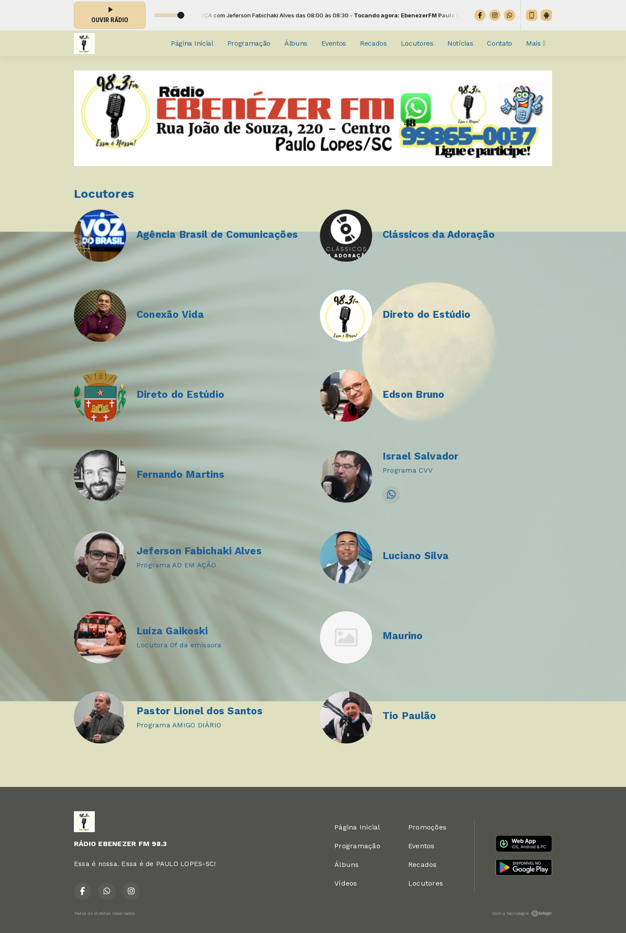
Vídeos (345, 883)
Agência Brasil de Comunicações (217, 234)
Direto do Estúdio (426, 314)
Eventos (333, 43)
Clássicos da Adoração (439, 234)
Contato (499, 43)
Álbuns (295, 43)
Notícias (460, 43)
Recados (373, 43)
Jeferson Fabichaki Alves (199, 551)
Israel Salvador (421, 456)
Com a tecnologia (522, 913)
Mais (535, 43)
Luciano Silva (416, 556)
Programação (248, 43)
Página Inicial (192, 43)
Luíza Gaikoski (172, 631)
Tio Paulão (409, 716)
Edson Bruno (414, 394)
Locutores (417, 43)
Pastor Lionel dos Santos (200, 711)
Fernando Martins (180, 474)
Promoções (427, 827)
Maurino (403, 636)
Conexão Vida (170, 314)
